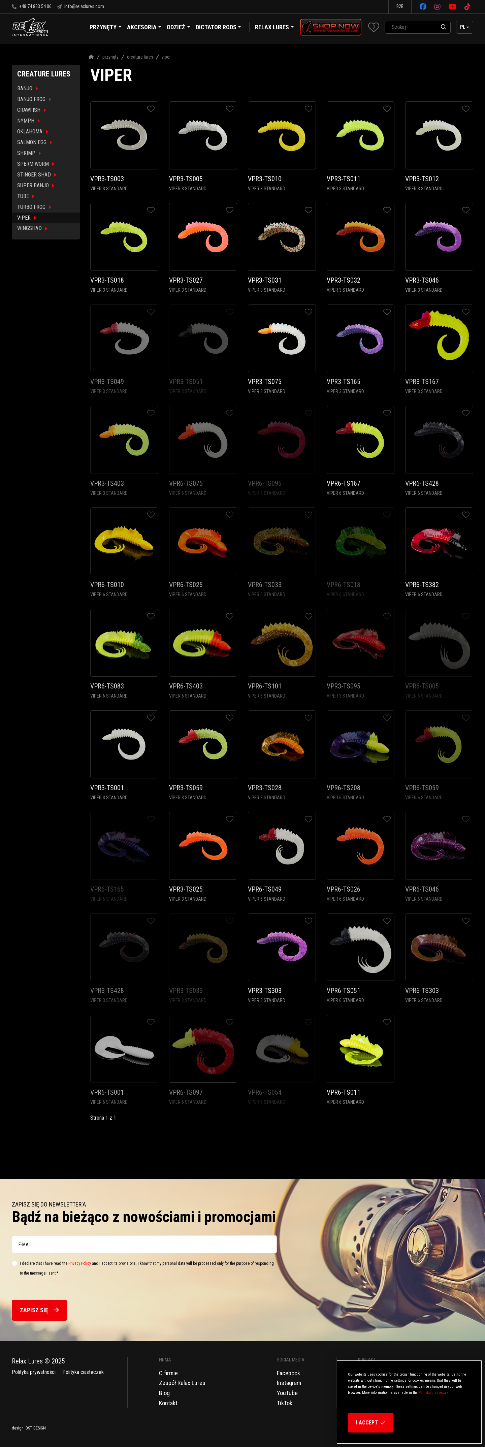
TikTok (284, 1403)
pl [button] (462, 27)
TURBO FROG (34, 207)
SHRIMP (29, 153)
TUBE (25, 196)
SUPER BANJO (35, 185)
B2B (399, 6)
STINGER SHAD (36, 174)
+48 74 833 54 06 (32, 6)
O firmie (168, 1373)
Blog (164, 1392)
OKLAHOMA (32, 131)
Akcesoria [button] (144, 28)
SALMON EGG (34, 142)
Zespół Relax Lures (182, 1382)
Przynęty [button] (106, 28)
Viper (166, 57)
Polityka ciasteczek (83, 1372)
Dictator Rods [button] (218, 28)
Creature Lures (140, 57)
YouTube (287, 1392)
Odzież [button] (178, 28)
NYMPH (28, 121)
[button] (373, 27)
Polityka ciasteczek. (434, 1392)
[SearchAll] (411, 27)
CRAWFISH (31, 110)
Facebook (288, 1373)
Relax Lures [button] (272, 27)
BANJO (27, 88)
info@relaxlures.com (80, 6)
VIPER (26, 218)
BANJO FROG (34, 99)
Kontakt (168, 1403)
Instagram (289, 1382)
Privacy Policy (79, 1263)
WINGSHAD (32, 228)
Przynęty (110, 57)
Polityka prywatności (34, 1372)
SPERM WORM (35, 164)
